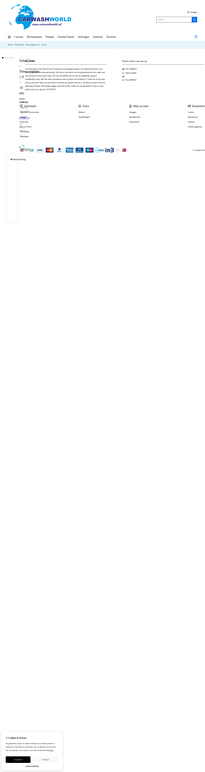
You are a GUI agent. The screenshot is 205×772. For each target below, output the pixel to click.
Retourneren (193, 117)
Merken (82, 112)
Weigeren (45, 759)
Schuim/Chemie (66, 36)
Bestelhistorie (134, 117)
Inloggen (132, 112)
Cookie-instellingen (32, 766)
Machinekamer (34, 36)
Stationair (98, 36)
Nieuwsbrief (134, 122)
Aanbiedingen (84, 117)
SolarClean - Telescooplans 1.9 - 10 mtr (30, 45)
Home (10, 45)
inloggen (192, 12)
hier (52, 750)
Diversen (111, 36)
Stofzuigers (83, 36)
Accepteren (18, 759)
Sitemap (191, 122)
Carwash (18, 36)
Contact (191, 112)
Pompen (50, 36)
